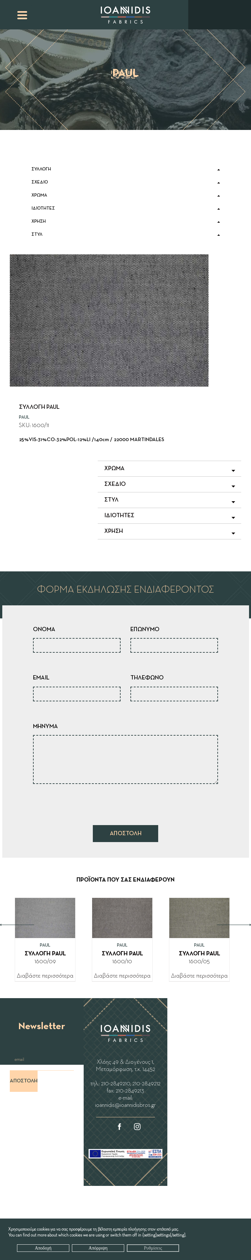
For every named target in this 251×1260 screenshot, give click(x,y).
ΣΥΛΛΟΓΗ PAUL (45, 954)
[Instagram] (137, 1127)
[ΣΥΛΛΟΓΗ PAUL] (45, 903)
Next (234, 925)
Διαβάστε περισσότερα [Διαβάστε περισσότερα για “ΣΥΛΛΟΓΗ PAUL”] (45, 976)
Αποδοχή (43, 1248)
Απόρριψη (98, 1248)
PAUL (24, 417)
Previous (17, 925)
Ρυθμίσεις (153, 1248)
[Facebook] (119, 1127)
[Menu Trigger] (22, 14)
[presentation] (82, 802)
